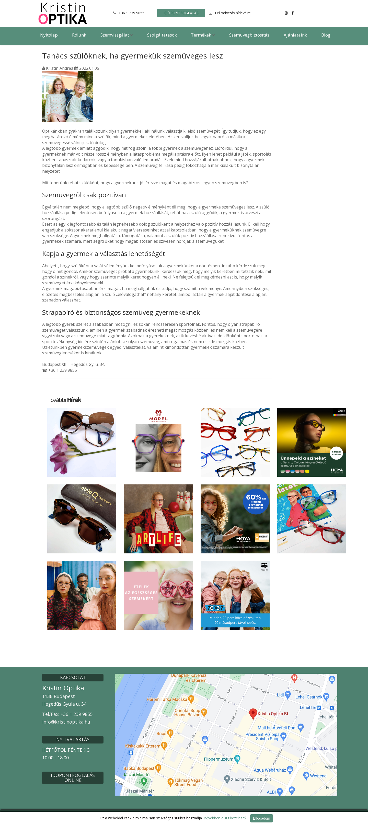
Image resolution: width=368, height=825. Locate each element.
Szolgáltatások (162, 35)
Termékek (203, 35)
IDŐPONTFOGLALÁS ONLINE (73, 777)
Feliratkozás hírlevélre (233, 12)
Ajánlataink (295, 35)
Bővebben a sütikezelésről (225, 818)
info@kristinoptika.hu (66, 722)
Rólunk (79, 35)
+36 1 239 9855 (131, 12)
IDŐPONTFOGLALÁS (181, 12)
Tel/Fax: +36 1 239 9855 (67, 714)
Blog (325, 35)
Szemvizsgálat (116, 35)
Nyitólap (49, 35)
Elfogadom (261, 818)
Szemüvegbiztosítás (249, 35)
